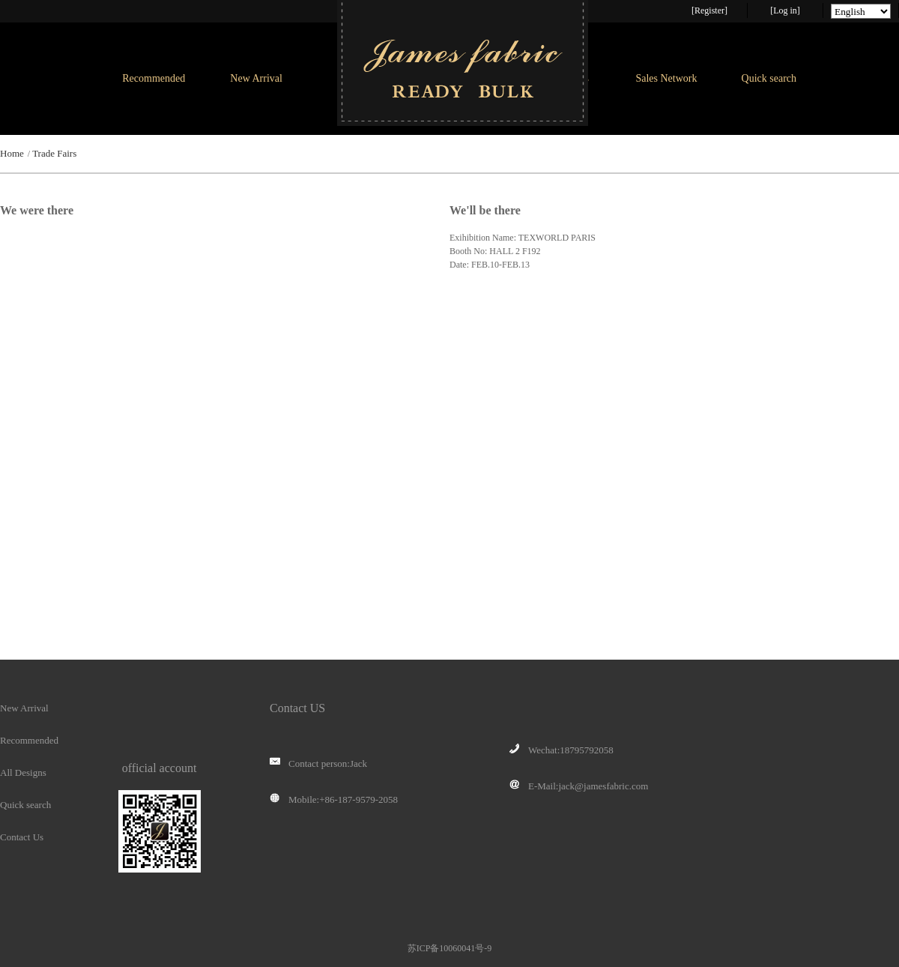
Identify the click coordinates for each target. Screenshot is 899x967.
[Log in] (785, 10)
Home (12, 153)
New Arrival (256, 78)
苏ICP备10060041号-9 (450, 948)
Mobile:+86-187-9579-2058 (334, 800)
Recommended (153, 78)
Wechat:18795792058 (561, 750)
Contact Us (21, 837)
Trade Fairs (54, 153)
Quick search (769, 78)
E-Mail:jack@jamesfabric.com (578, 786)
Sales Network (666, 78)
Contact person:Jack (318, 764)
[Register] (709, 10)
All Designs (23, 772)
